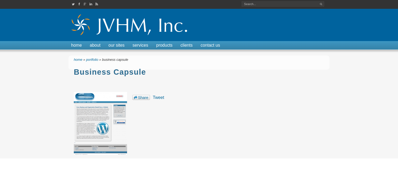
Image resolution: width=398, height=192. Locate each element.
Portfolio (92, 60)
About (95, 45)
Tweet (158, 97)
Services (140, 45)
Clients (187, 45)
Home (76, 45)
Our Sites (116, 45)
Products (164, 45)
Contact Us (210, 45)
